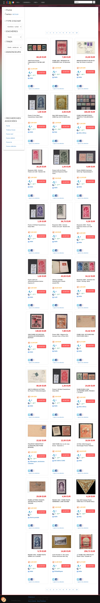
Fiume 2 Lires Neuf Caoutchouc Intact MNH (35, 116)
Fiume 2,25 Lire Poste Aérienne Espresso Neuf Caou (59, 171)
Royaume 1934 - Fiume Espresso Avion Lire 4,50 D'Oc (84, 226)
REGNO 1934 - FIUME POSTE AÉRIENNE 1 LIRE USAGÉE (61, 500)
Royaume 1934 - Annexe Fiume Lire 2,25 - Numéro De (61, 225)
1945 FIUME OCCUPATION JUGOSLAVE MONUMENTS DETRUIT (36, 336)
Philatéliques (58, 571)
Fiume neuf (9, 134)
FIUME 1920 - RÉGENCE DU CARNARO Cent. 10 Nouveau (61, 61)
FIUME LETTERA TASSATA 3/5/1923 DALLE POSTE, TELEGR (36, 501)
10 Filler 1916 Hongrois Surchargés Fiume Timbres (85, 444)
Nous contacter (32, 601)
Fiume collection (11, 146)
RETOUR (15, 14)
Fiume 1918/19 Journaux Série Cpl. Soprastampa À (85, 171)
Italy (55, 132)
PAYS (36, 2)
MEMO (43, 2)
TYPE (18, 2)
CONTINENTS (27, 2)
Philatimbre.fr (31, 597)
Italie (31, 78)
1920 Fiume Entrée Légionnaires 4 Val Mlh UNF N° (36, 62)
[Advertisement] (14, 86)
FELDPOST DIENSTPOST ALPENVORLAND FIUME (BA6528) (35, 445)
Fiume (8, 126)
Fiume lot (9, 142)
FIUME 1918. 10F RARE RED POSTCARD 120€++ (85, 335)
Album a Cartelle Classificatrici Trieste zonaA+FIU (58, 281)
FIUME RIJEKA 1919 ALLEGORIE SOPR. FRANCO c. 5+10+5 (86, 391)
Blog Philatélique (41, 601)
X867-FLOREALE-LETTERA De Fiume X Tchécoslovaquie (37, 390)
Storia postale (34, 517)
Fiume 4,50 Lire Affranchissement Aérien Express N (35, 281)
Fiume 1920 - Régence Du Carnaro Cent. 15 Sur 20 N (60, 335)
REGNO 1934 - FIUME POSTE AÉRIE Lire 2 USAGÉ (37, 555)
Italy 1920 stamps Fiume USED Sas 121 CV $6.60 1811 (61, 116)
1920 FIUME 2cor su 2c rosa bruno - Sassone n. (60, 444)
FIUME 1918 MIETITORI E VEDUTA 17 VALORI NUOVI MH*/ (85, 117)
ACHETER (41, 72)
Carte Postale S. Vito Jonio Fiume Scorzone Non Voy (60, 555)
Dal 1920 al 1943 (59, 460)
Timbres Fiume (10, 130)
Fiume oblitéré (10, 138)
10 (77, 33)
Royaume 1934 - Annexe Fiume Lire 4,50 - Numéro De (36, 171)
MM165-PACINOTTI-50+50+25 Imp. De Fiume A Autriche (86, 61)
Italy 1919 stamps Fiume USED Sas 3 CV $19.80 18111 (86, 500)
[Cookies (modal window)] (3, 599)
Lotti (55, 297)
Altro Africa (82, 133)
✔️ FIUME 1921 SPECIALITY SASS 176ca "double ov (85, 555)
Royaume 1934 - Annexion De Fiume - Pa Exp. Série (86, 280)
